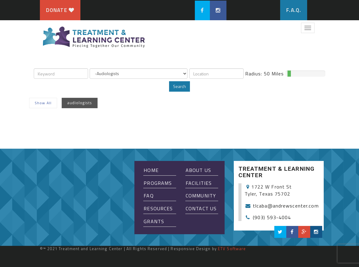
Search (179, 86)
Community (201, 195)
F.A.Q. (293, 10)
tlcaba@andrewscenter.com (286, 205)
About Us (198, 170)
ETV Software (232, 249)
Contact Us (201, 208)
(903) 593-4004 (272, 217)
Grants (154, 221)
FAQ (148, 195)
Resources (158, 208)
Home (151, 170)
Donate (60, 10)
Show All (43, 103)
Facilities (199, 183)
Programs (158, 183)
